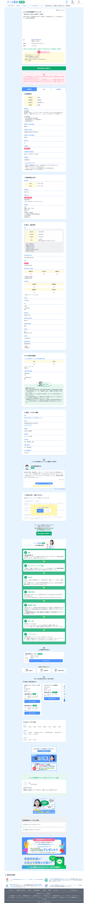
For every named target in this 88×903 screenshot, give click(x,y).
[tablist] (44, 89)
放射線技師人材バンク (27, 895)
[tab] (29, 89)
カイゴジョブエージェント (30, 897)
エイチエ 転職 (11, 897)
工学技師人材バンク (47, 895)
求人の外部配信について (74, 890)
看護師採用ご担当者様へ (21, 890)
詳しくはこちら (46, 660)
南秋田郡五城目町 (49, 732)
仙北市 (24, 732)
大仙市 (24, 734)
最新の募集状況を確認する (44, 68)
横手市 (34, 739)
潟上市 (29, 734)
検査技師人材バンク (37, 895)
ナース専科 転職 (9, 6)
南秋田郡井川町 (58, 732)
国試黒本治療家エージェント (58, 895)
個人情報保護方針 (36, 890)
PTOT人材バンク (75, 895)
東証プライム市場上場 (35, 879)
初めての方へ (11, 890)
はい (40, 510)
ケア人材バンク (40, 897)
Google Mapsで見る (28, 425)
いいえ (48, 510)
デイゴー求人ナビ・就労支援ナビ (51, 897)
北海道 (29, 726)
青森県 (34, 726)
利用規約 (29, 890)
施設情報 (58, 89)
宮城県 (44, 726)
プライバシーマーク (75, 885)
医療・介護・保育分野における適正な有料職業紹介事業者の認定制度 (65, 879)
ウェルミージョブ (19, 897)
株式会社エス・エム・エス (25, 879)
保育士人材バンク (63, 897)
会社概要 (44, 890)
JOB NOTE (68, 895)
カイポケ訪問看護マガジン (73, 897)
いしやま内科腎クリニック (35, 6)
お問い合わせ (55, 890)
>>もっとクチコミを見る (59, 488)
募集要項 (29, 89)
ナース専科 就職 (11, 895)
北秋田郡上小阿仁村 (38, 732)
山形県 (49, 726)
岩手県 (39, 726)
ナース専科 (19, 895)
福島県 (54, 726)
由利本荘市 (35, 734)
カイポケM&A (44, 899)
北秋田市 (30, 732)
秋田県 (18, 6)
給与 (44, 89)
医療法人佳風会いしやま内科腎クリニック (33, 417)
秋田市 (24, 6)
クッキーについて (64, 890)
